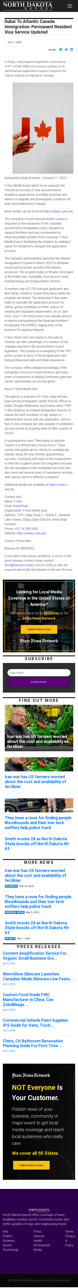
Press (37, 1231)
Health (38, 1240)
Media (38, 1250)
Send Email (20, 506)
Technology (10, 1250)
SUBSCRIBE (39, 682)
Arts (5, 1231)
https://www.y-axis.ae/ (58, 211)
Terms (69, 1231)
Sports (7, 1245)
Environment (42, 1245)
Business (9, 1240)
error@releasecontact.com (23, 565)
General (39, 1236)
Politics (8, 1236)
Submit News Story (39, 629)
